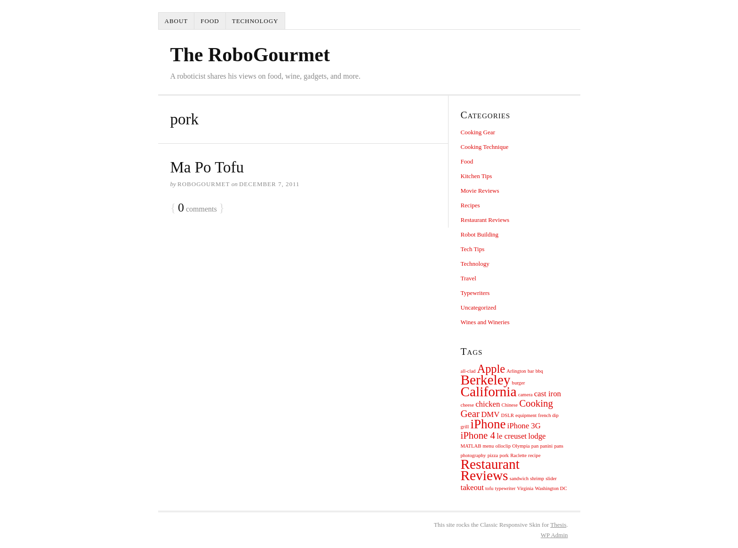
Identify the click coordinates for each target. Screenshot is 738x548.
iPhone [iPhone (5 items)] (488, 424)
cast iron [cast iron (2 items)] (547, 393)
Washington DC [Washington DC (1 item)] (551, 488)
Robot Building (480, 234)
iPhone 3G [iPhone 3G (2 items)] (524, 425)
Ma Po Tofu (207, 167)
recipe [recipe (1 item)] (534, 455)
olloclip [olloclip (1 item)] (503, 446)
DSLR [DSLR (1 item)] (507, 415)
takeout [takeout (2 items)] (472, 487)
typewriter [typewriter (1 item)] (505, 488)
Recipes (470, 205)
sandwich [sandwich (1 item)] (519, 478)
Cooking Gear (478, 132)
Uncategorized (479, 307)
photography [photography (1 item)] (473, 455)
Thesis (558, 524)
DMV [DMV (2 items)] (490, 414)
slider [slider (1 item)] (551, 478)
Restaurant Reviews (485, 219)
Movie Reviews (480, 190)
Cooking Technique (485, 146)
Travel (468, 278)
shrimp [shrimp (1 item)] (537, 478)
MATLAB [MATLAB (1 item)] (471, 446)
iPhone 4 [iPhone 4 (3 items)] (478, 435)
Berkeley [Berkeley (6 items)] (486, 379)
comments (197, 208)
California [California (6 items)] (489, 391)
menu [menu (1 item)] (488, 446)
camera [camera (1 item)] (525, 394)
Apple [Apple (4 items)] (491, 368)
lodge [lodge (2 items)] (536, 436)
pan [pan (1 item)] (534, 446)
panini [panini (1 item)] (546, 446)
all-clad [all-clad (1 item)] (468, 371)
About (176, 21)
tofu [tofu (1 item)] (489, 488)
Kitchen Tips (476, 176)
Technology (255, 21)
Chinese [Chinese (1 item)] (510, 405)
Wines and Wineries (485, 322)
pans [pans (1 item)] (558, 446)
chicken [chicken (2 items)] (487, 404)
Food (210, 21)
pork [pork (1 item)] (504, 455)
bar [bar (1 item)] (531, 371)
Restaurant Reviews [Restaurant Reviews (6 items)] (490, 470)
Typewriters (475, 292)
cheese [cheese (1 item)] (467, 405)
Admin (554, 535)
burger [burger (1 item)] (518, 382)
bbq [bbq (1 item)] (539, 371)
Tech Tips (473, 249)
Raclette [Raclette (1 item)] (518, 455)
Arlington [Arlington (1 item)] (516, 371)
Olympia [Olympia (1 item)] (520, 446)
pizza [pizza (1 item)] (493, 455)
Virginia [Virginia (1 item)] (525, 488)
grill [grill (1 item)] (465, 426)
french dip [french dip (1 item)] (548, 415)
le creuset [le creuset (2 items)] (512, 436)
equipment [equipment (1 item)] (526, 415)
